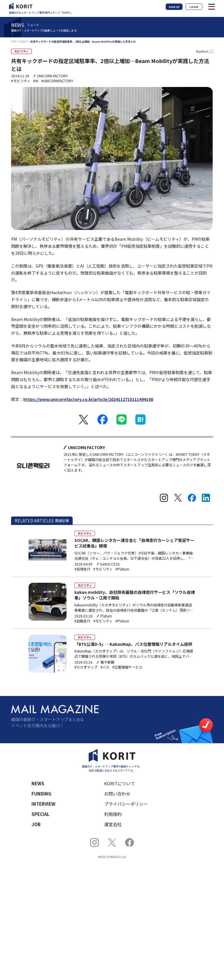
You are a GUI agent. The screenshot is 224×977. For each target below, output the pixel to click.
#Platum (122, 569)
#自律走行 (82, 569)
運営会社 (113, 824)
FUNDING (41, 793)
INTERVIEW (43, 804)
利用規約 (113, 814)
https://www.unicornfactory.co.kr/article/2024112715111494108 (88, 399)
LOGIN (194, 7)
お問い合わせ (117, 793)
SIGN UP (174, 7)
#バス (104, 667)
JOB (36, 824)
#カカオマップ (85, 667)
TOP (13, 41)
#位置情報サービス (127, 667)
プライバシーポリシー (126, 804)
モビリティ (21, 51)
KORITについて (119, 783)
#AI (35, 81)
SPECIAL (40, 814)
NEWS (23, 41)
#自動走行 (82, 621)
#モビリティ (20, 81)
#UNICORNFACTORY (57, 81)
